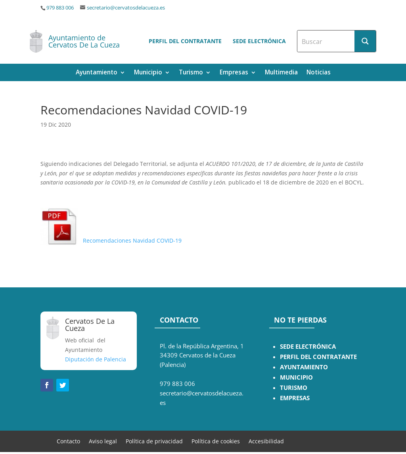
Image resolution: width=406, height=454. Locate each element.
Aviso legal (103, 440)
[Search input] (326, 41)
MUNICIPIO (296, 377)
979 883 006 (60, 7)
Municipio (148, 73)
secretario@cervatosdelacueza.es (126, 7)
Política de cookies (216, 440)
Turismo (191, 73)
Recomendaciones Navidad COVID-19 (112, 240)
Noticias (318, 73)
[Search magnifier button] (365, 41)
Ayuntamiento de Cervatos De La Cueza (84, 41)
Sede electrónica (259, 41)
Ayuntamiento (96, 73)
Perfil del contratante (185, 41)
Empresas (234, 73)
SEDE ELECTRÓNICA (308, 346)
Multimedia (281, 73)
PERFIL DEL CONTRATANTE (318, 357)
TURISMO (293, 388)
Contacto (68, 440)
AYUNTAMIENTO (304, 367)
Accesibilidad (266, 440)
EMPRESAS (295, 398)
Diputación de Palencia (95, 359)
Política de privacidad (154, 440)
